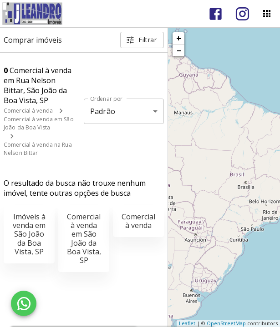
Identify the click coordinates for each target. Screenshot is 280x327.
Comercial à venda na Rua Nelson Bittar (38, 149)
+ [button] (178, 38)
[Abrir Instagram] (242, 14)
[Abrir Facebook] (216, 14)
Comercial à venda (28, 110)
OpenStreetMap (226, 323)
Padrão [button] (102, 111)
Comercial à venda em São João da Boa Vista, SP (84, 238)
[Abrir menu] (267, 14)
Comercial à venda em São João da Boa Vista (39, 123)
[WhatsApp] (23, 303)
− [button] (179, 50)
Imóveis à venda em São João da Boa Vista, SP (29, 234)
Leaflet (187, 323)
